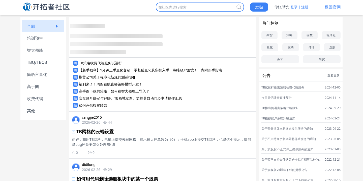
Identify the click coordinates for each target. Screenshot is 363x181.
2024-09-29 (333, 108)
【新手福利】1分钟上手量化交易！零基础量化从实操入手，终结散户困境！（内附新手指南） (152, 70)
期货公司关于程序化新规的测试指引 (107, 77)
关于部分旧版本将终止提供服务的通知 (287, 129)
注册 (304, 7)
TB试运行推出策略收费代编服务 (282, 87)
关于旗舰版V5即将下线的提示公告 (284, 170)
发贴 (259, 7)
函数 (310, 35)
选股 (332, 47)
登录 (293, 7)
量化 (270, 47)
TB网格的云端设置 (95, 131)
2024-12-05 (333, 87)
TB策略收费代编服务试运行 (100, 63)
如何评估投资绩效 (93, 105)
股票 (291, 47)
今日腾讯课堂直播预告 (276, 98)
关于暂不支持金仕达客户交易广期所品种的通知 (291, 160)
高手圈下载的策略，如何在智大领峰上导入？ (114, 91)
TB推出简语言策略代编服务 (279, 108)
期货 (269, 35)
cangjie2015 (92, 117)
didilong (89, 164)
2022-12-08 (333, 170)
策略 (289, 35)
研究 (322, 59)
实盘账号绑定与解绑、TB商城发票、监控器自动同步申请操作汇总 (130, 98)
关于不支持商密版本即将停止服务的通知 (288, 139)
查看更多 (333, 75)
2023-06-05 (333, 139)
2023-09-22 (333, 129)
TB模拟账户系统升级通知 (278, 118)
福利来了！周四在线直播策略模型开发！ (110, 84)
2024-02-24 (333, 118)
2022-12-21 (333, 160)
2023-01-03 (333, 149)
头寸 (280, 59)
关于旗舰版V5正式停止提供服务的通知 (287, 149)
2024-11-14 (333, 98)
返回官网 (333, 7)
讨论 (311, 47)
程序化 (331, 35)
